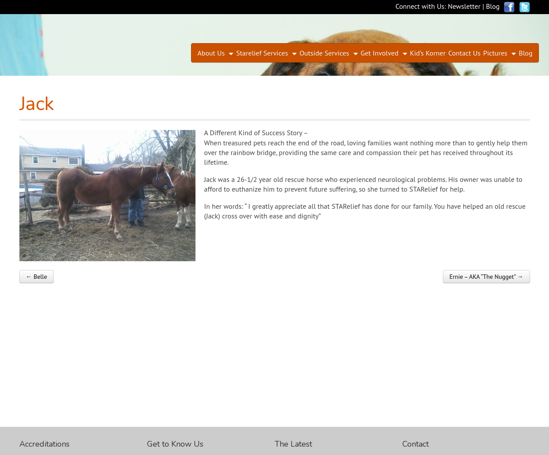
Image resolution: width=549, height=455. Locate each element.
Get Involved (379, 52)
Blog (493, 6)
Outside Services (324, 52)
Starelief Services (262, 52)
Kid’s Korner (428, 52)
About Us (211, 52)
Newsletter (464, 6)
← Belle (36, 277)
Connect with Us (419, 6)
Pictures (495, 52)
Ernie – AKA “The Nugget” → (486, 277)
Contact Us (464, 52)
